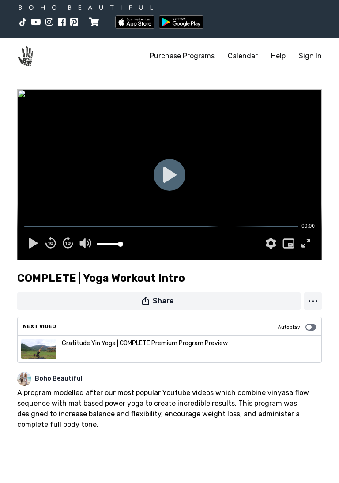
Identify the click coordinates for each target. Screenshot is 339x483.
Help (278, 56)
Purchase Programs (182, 56)
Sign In (310, 56)
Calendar (243, 56)
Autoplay (297, 327)
